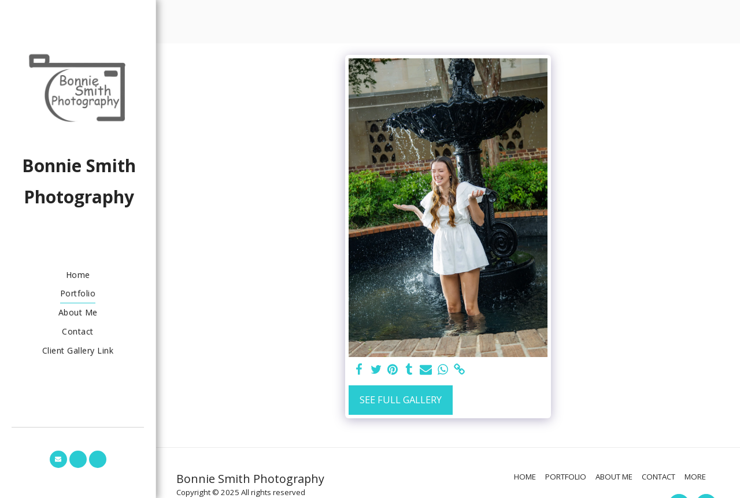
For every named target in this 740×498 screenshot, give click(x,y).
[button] (58, 459)
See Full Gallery (401, 399)
